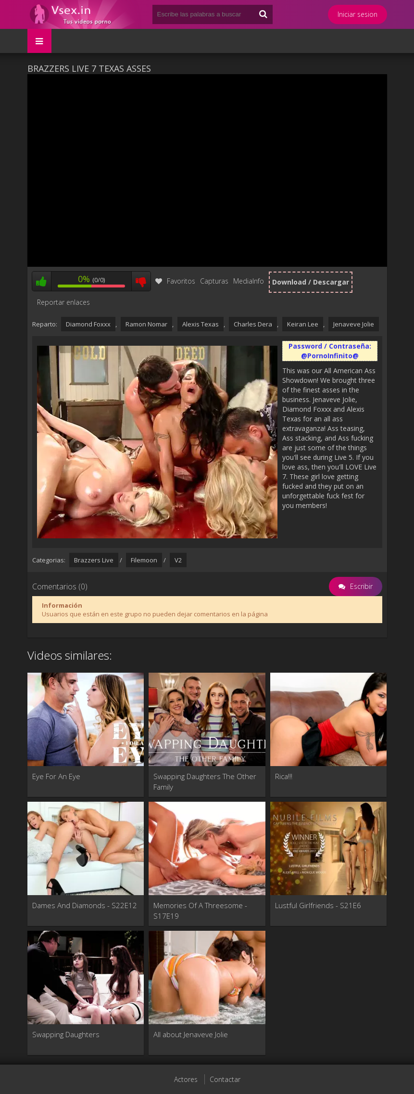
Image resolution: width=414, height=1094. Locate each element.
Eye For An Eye (56, 776)
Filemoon (144, 560)
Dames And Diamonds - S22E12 (84, 905)
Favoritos (175, 281)
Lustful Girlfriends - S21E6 (318, 905)
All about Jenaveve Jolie (190, 1034)
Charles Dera (253, 324)
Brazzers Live (93, 560)
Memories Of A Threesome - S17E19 (200, 910)
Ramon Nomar (146, 324)
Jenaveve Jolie (353, 324)
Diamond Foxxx (88, 324)
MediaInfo (248, 281)
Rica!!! (283, 776)
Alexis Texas (200, 324)
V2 (178, 560)
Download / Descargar (310, 282)
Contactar (225, 1079)
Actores (186, 1079)
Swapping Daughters (66, 1034)
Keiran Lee (302, 324)
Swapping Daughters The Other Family (204, 781)
